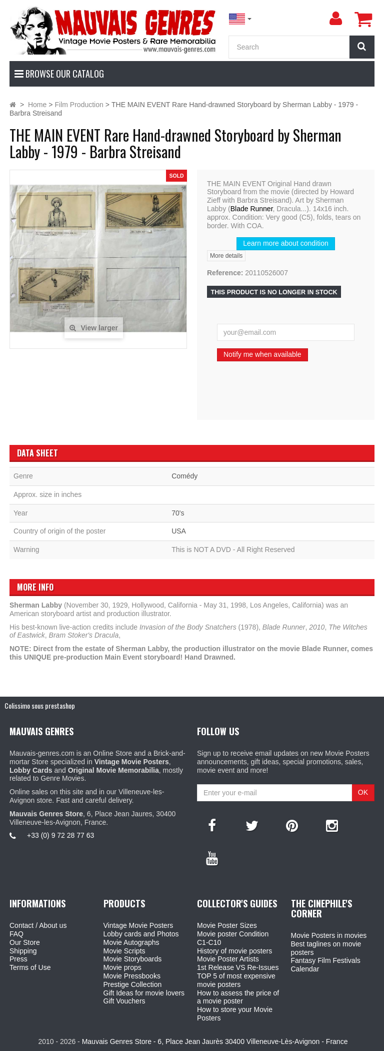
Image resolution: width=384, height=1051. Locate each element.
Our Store (25, 942)
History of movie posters (234, 951)
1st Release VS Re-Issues (237, 967)
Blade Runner (251, 209)
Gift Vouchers (125, 1001)
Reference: (225, 273)
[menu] (335, 19)
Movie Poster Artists (228, 959)
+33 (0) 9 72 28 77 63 (60, 835)
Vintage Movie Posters (139, 925)
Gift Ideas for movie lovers (144, 993)
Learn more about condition (285, 243)
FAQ (17, 934)
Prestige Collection (133, 984)
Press (19, 959)
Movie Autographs (132, 942)
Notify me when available (263, 354)
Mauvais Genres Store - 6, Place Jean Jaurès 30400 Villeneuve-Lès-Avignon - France (215, 1041)
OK (363, 792)
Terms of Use (30, 967)
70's (178, 513)
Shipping (23, 951)
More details (226, 255)
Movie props (123, 967)
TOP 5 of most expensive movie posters (236, 980)
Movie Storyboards (133, 959)
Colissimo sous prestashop (39, 705)
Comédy (185, 476)
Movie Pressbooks (132, 976)
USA (179, 531)
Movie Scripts (125, 951)
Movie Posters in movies (329, 935)
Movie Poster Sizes (227, 925)
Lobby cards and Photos (141, 934)
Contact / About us (38, 925)
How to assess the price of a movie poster (238, 997)
